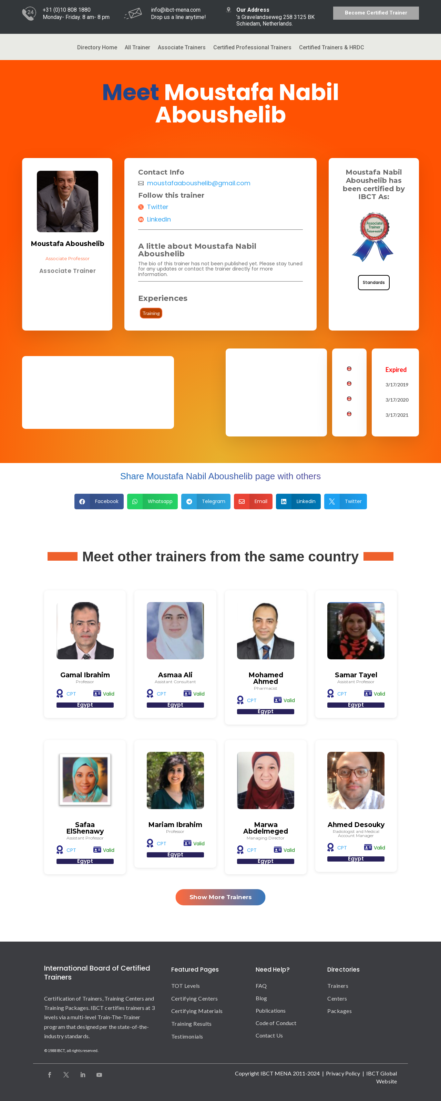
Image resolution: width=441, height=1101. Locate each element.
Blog (261, 998)
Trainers (337, 985)
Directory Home (97, 48)
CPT (71, 693)
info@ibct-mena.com (176, 10)
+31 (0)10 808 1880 (67, 10)
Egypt (85, 704)
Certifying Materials (197, 1010)
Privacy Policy (343, 1073)
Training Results (191, 1023)
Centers (337, 998)
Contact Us (269, 1035)
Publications (271, 1010)
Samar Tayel (356, 675)
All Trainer (137, 48)
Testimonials (187, 1036)
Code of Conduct (276, 1023)
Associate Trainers (182, 48)
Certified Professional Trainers (252, 48)
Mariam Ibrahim (175, 825)
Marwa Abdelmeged (265, 828)
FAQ (261, 985)
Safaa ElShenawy (85, 828)
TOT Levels (185, 985)
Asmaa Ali (175, 675)
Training (151, 313)
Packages (339, 1010)
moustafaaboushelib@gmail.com (198, 183)
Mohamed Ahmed (265, 678)
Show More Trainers (220, 897)
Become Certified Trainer (376, 13)
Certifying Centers (194, 998)
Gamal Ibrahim (85, 675)
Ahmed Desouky (356, 825)
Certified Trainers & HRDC (331, 48)
